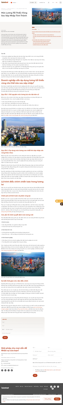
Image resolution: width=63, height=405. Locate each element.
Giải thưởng (36, 386)
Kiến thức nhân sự (11, 8)
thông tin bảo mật (30, 399)
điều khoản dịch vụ (49, 370)
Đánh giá (46, 386)
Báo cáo (21, 386)
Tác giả (41, 386)
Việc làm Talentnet (28, 386)
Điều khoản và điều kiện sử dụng (39, 394)
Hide (35, 29)
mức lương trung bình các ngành (9, 250)
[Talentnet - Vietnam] (14, 2)
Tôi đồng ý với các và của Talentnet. (48, 370)
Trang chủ (3, 8)
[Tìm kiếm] (33, 2)
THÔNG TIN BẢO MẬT (52, 394)
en (53, 2)
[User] (48, 2)
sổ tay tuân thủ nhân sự (23, 309)
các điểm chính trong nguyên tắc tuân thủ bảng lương (17, 115)
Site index (60, 394)
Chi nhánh (45, 389)
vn (56, 2)
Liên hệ (17, 386)
